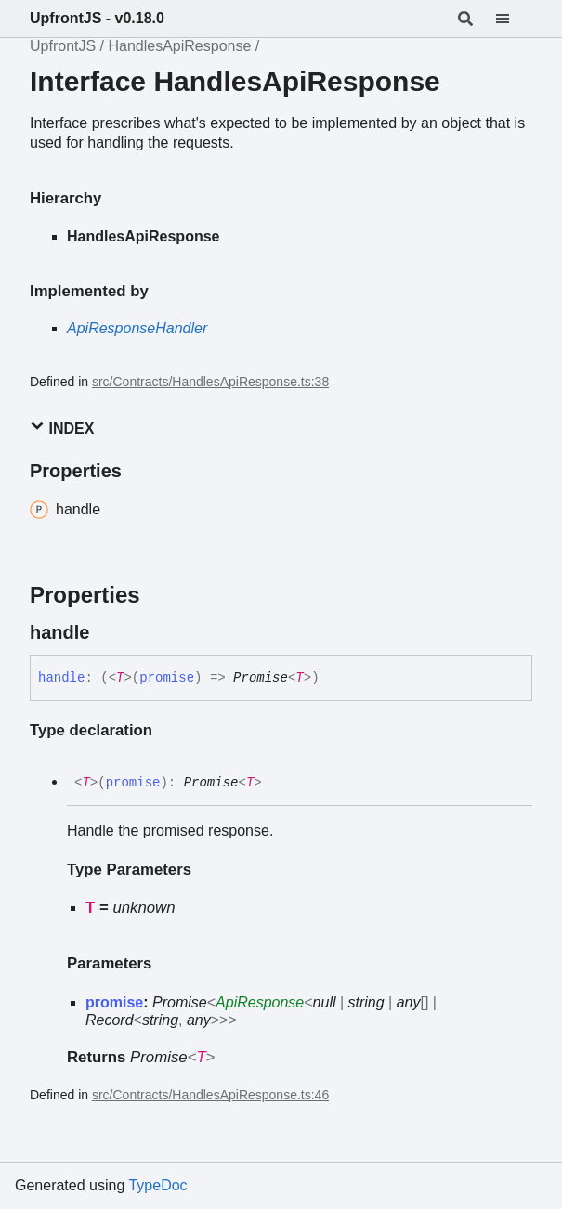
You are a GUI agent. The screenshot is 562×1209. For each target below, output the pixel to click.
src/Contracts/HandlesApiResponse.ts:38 (210, 381)
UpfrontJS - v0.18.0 (97, 18)
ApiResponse (260, 1002)
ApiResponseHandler (137, 328)
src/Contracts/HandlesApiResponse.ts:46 (210, 1094)
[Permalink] (106, 632)
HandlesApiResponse (179, 46)
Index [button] (62, 427)
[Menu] (513, 18)
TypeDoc (157, 1185)
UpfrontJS (63, 46)
